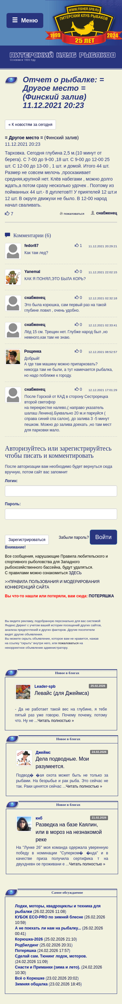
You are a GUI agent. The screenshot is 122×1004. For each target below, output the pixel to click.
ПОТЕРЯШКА (101, 596)
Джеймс (42, 752)
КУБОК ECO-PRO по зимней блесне (49, 917)
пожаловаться (72, 213)
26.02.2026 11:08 (49, 911)
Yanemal (32, 271)
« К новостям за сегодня (30, 124)
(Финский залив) (42, 137)
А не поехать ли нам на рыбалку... (48, 928)
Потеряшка (25, 950)
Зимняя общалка (31, 984)
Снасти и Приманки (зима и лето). (47, 967)
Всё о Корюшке (30, 978)
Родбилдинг (26, 945)
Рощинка (32, 351)
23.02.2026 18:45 (65, 984)
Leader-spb (45, 686)
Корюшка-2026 (29, 939)
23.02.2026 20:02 (62, 978)
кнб (38, 818)
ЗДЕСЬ (75, 573)
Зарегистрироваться (26, 539)
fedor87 (31, 245)
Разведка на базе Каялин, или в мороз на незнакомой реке (68, 832)
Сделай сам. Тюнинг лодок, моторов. (51, 956)
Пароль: (13, 504)
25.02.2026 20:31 (56, 945)
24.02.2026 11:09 (31, 961)
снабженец (104, 213)
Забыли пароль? (74, 537)
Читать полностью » (56, 720)
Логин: (11, 481)
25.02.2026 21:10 (60, 939)
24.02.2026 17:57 (53, 950)
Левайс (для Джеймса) (61, 693)
